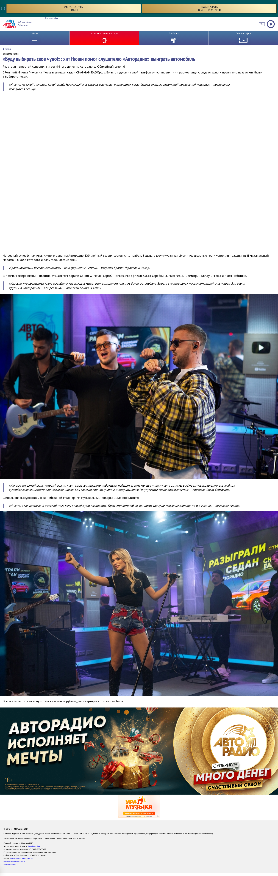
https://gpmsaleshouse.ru (14, 861)
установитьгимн (73, 8)
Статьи (7, 49)
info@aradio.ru (34, 846)
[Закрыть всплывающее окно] (3, 8)
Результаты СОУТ (12, 864)
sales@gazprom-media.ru (21, 858)
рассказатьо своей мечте (209, 8)
